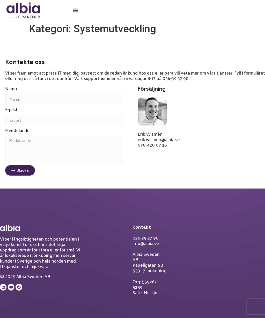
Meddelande (17, 131)
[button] (75, 10)
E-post (11, 110)
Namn (11, 89)
